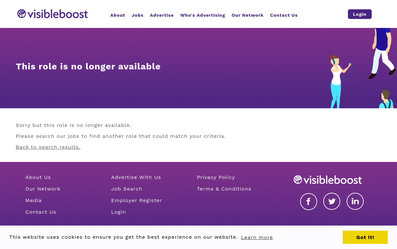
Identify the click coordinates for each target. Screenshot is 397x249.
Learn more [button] (257, 237)
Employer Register (136, 200)
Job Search (126, 189)
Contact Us (40, 212)
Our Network (43, 189)
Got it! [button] (365, 237)
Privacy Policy (216, 177)
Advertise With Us (136, 177)
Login (118, 212)
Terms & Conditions (224, 189)
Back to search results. (48, 147)
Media (33, 200)
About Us (38, 177)
